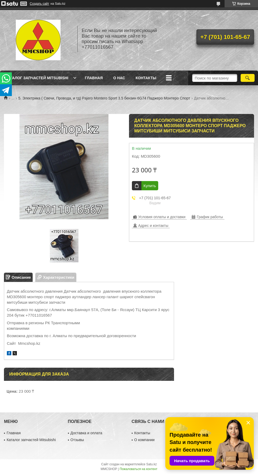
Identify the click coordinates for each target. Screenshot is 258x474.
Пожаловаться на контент (138, 469)
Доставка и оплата (86, 433)
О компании (144, 440)
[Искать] (248, 78)
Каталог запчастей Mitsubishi (36, 78)
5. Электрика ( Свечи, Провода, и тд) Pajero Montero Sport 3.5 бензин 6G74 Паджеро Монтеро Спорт (104, 98)
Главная (94, 78)
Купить (149, 185)
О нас (119, 78)
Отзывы (77, 440)
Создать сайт (39, 4)
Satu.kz (151, 464)
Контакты (146, 78)
